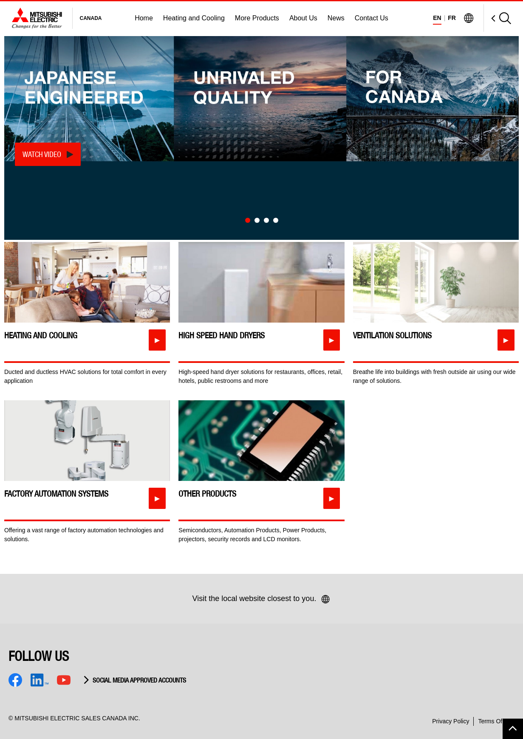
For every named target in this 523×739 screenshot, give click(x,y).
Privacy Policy (450, 721)
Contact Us (371, 18)
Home (144, 18)
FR (452, 17)
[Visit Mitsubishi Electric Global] (468, 18)
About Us (303, 18)
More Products (257, 18)
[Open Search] (497, 18)
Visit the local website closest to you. (261, 599)
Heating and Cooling (194, 18)
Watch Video (42, 154)
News (336, 18)
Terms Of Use (496, 721)
